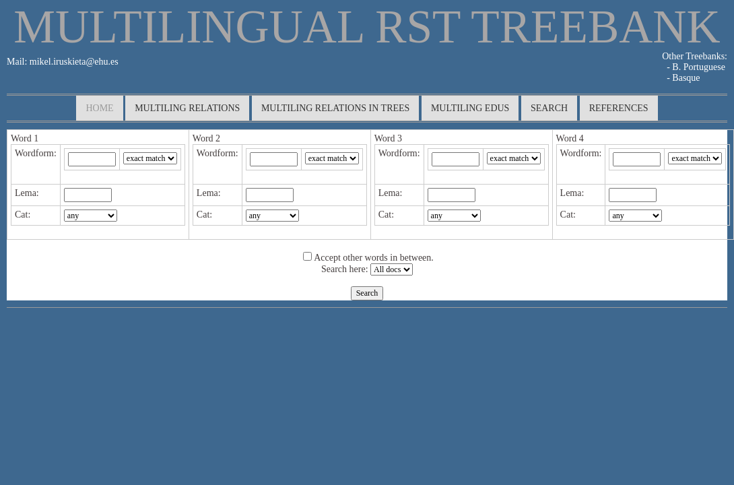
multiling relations (187, 108)
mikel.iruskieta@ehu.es (72, 62)
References (618, 108)
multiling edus (470, 108)
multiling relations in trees (335, 108)
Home (99, 108)
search (549, 108)
